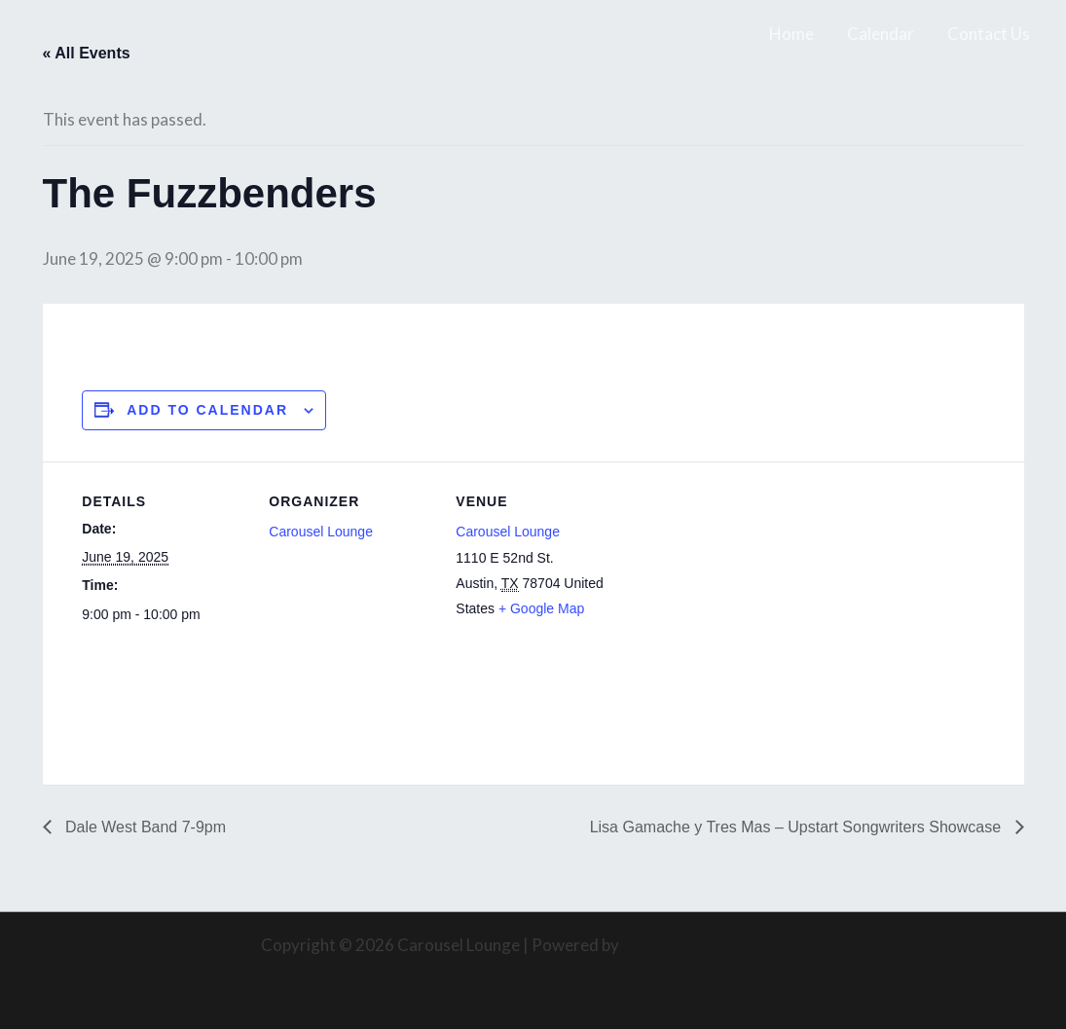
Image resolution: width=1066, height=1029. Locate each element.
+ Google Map (541, 608)
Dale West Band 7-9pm (144, 827)
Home (791, 33)
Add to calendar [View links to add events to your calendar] (207, 410)
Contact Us (988, 33)
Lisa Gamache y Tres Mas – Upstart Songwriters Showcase (798, 827)
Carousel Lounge (321, 531)
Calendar (880, 33)
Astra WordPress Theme (714, 945)
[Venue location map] (745, 595)
